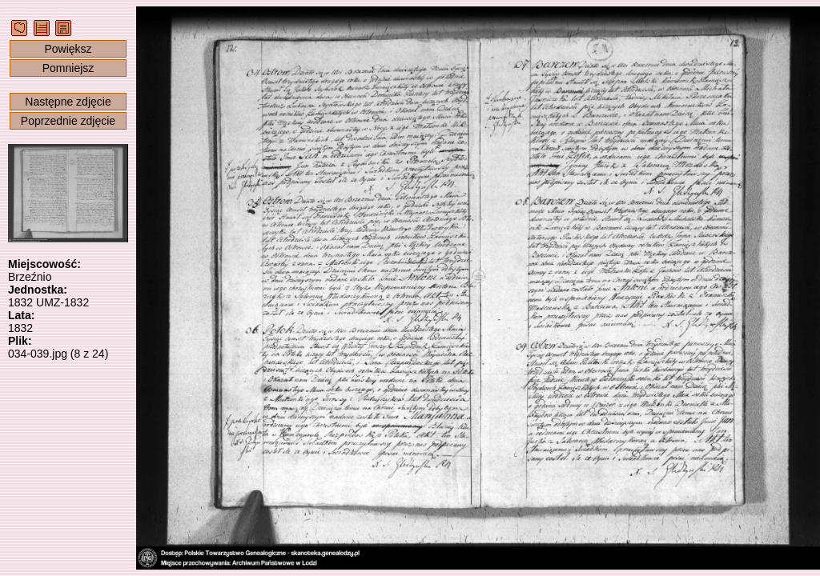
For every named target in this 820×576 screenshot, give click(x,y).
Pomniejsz (68, 68)
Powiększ (67, 48)
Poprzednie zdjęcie (68, 120)
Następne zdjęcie (68, 101)
